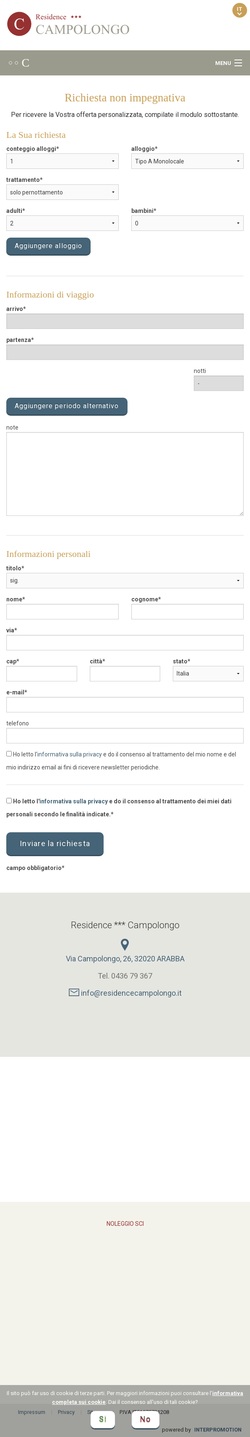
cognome (144, 599)
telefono (17, 723)
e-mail (15, 692)
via (10, 630)
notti (200, 371)
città (96, 661)
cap (11, 661)
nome (14, 599)
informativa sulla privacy (69, 754)
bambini (142, 210)
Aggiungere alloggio (48, 246)
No (145, 1419)
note (12, 427)
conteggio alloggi (31, 148)
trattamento (23, 179)
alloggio (143, 148)
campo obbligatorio (34, 868)
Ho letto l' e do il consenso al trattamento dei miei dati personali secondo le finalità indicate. (119, 808)
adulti (14, 210)
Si (103, 1419)
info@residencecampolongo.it (125, 993)
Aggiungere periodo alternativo (67, 406)
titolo (13, 568)
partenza (18, 340)
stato (180, 661)
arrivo (14, 309)
